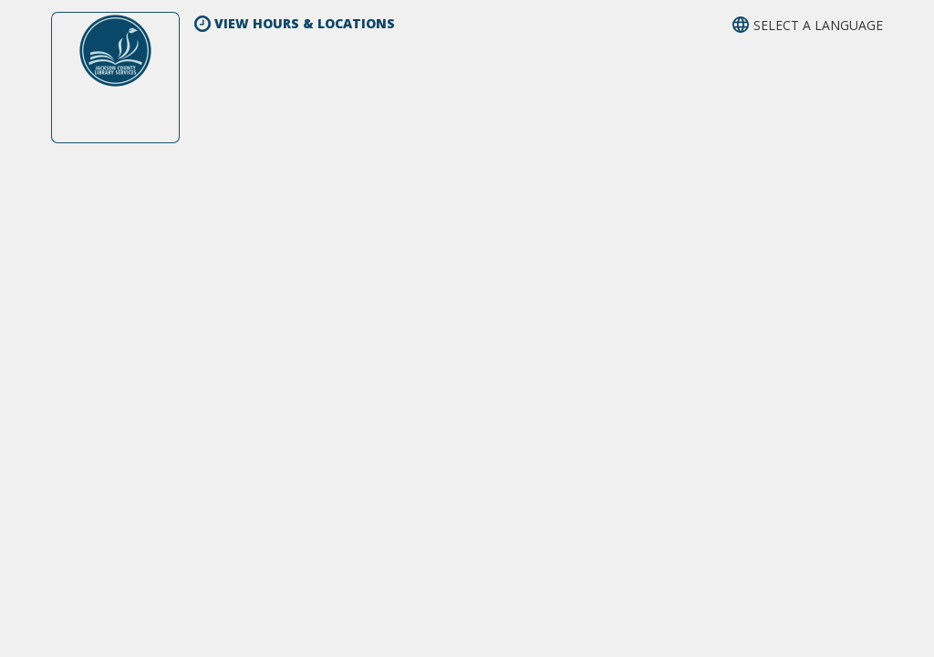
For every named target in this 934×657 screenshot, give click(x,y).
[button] (807, 25)
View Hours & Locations (294, 23)
